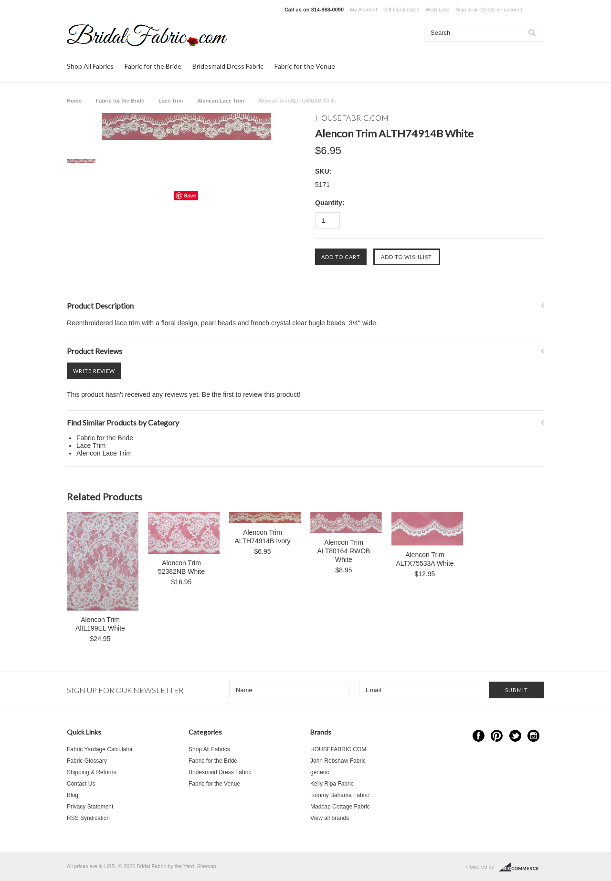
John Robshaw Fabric (338, 760)
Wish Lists (437, 9)
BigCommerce (521, 867)
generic (319, 772)
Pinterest (497, 736)
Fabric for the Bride (153, 66)
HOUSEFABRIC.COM (338, 749)
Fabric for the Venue (304, 66)
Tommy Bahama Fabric (339, 795)
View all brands (329, 818)
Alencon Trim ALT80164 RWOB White (343, 551)
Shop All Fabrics (90, 66)
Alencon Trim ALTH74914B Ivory (262, 537)
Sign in (463, 9)
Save (190, 195)
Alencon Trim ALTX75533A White (424, 559)
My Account (363, 9)
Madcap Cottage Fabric (340, 806)
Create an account (500, 9)
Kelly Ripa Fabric (332, 783)
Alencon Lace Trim (220, 101)
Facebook (479, 736)
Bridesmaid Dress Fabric (227, 66)
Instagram (533, 736)
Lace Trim (170, 101)
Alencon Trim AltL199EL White (100, 624)
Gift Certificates (401, 9)
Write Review (94, 371)
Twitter (515, 736)
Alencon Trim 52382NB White (181, 567)
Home (74, 101)
